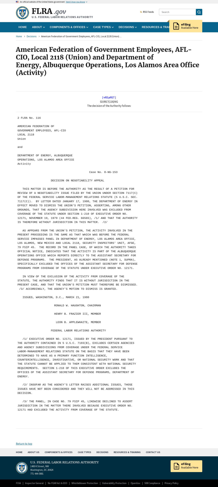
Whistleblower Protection (85, 483)
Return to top (24, 444)
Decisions (32, 36)
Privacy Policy (171, 483)
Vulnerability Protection (114, 483)
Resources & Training (127, 452)
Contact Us (153, 452)
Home (23, 27)
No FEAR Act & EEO (57, 483)
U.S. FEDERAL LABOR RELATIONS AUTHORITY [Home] (64, 462)
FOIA (18, 483)
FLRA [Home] (49, 11)
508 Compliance (152, 483)
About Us (33, 452)
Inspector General (34, 483)
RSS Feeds (147, 12)
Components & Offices (59, 452)
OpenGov (135, 483)
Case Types (84, 452)
